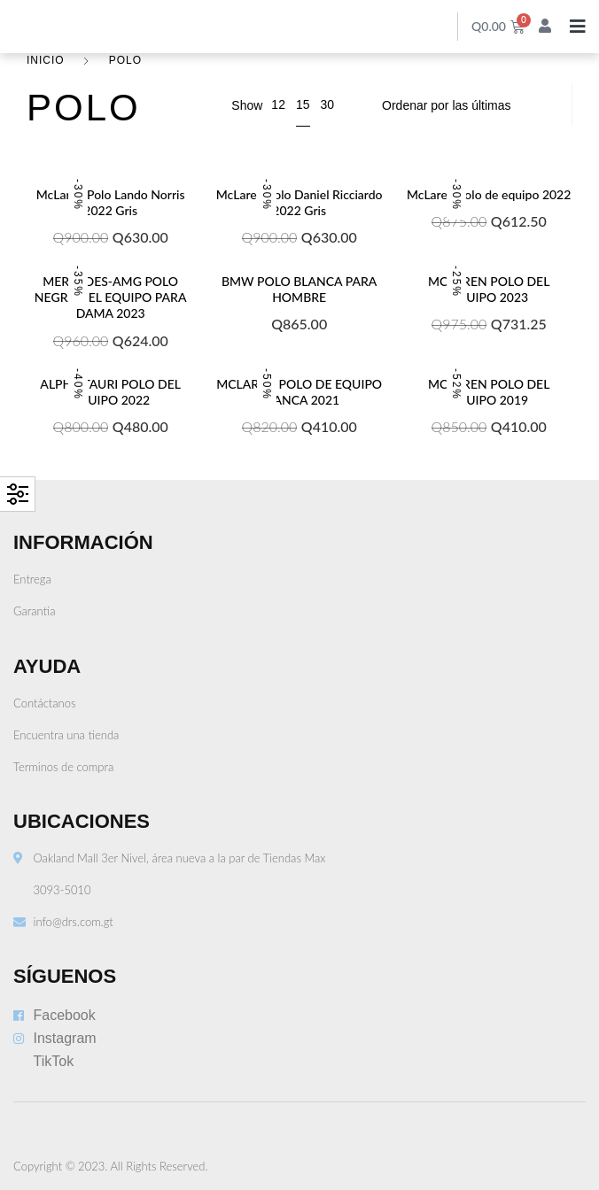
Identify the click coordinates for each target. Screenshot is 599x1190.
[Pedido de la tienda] (466, 105)
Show (246, 105)
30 (327, 104)
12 (278, 104)
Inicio (46, 60)
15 (303, 104)
